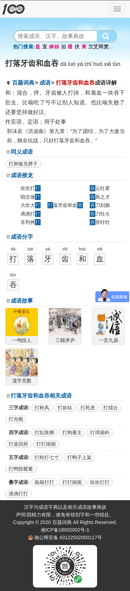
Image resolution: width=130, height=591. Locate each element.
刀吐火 (100, 214)
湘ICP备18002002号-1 (65, 530)
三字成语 (18, 407)
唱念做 (30, 197)
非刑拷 (30, 222)
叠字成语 (18, 482)
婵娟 (54, 46)
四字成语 (18, 432)
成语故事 (22, 301)
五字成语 (18, 457)
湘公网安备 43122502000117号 (68, 537)
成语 (45, 83)
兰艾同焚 (98, 46)
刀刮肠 (100, 205)
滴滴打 (30, 214)
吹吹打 (30, 188)
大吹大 (30, 205)
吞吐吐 (100, 222)
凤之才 (100, 197)
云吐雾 (100, 188)
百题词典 (23, 83)
